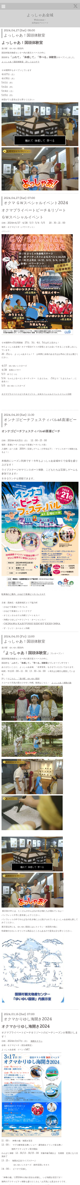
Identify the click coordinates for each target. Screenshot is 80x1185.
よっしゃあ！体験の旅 (61, 683)
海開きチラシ (37, 1041)
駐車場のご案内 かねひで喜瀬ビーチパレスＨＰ (23, 594)
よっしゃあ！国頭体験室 (24, 36)
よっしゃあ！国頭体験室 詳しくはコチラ (20, 62)
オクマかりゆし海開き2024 (28, 1019)
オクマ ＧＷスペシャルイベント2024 (36, 203)
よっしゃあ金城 (40, 15)
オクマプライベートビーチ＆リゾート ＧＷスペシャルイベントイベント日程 (36, 394)
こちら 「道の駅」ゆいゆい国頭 (24, 679)
